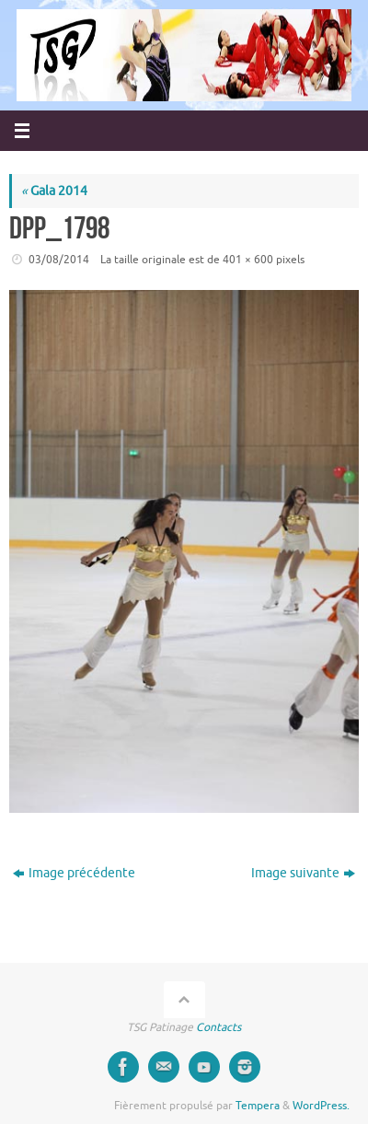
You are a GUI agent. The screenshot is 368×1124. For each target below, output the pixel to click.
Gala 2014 (54, 191)
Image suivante (303, 873)
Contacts (218, 1027)
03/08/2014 (59, 259)
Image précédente (74, 873)
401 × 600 (248, 259)
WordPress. (321, 1105)
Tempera (258, 1105)
